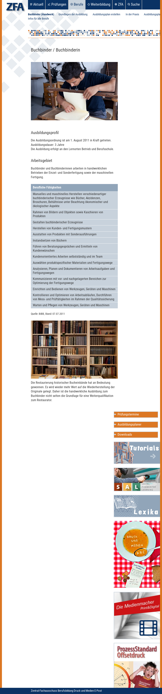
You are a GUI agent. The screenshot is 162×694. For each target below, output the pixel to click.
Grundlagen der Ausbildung (73, 14)
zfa (15, 8)
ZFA (120, 4)
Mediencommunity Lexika (137, 506)
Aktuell (38, 4)
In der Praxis (132, 14)
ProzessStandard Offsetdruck (137, 666)
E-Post (98, 690)
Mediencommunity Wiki (137, 453)
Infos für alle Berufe (38, 18)
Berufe (78, 4)
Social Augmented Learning (137, 479)
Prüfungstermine (128, 414)
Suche (135, 4)
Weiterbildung (100, 4)
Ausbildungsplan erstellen (106, 14)
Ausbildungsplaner (129, 424)
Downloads (125, 434)
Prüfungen (58, 4)
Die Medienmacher (137, 615)
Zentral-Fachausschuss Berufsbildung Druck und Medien (62, 690)
